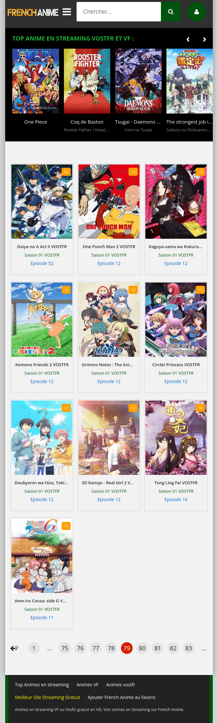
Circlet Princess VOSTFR (176, 365)
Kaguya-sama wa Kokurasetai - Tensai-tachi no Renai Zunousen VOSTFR (176, 246)
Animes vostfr (120, 684)
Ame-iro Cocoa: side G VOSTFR (42, 601)
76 (80, 648)
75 (65, 648)
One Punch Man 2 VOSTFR (109, 246)
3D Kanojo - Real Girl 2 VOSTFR (109, 483)
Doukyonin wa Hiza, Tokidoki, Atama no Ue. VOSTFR (42, 483)
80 (142, 648)
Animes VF (88, 684)
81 (157, 648)
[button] (18, 136)
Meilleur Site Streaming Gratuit (47, 697)
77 (95, 648)
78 (111, 648)
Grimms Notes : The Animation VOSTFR (109, 365)
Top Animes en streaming (42, 684)
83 (188, 648)
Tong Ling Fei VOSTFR (176, 483)
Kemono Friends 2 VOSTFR (41, 365)
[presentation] (188, 38)
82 (173, 648)
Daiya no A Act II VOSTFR (42, 246)
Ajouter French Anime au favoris (121, 697)
